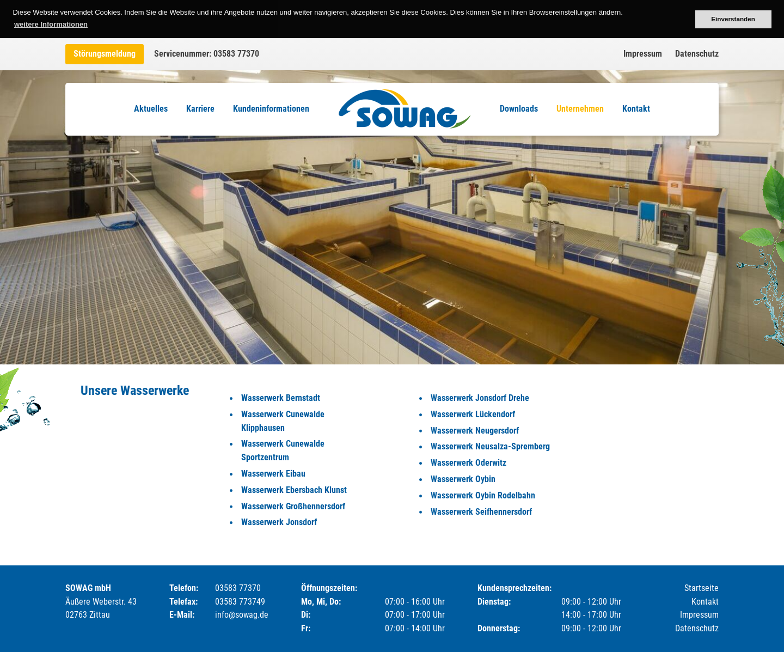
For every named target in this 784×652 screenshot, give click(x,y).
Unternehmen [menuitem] (580, 108)
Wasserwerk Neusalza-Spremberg (490, 446)
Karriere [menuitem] (200, 108)
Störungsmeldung (105, 53)
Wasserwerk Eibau (273, 473)
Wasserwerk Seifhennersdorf (481, 512)
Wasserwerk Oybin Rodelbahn (483, 495)
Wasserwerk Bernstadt (280, 398)
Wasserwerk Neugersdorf (475, 430)
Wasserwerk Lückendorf (473, 414)
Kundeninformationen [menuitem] (271, 108)
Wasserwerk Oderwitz (468, 463)
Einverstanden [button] (733, 18)
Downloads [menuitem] (519, 108)
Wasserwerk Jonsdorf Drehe (480, 398)
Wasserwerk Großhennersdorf (293, 506)
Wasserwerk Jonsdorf (279, 522)
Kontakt (705, 601)
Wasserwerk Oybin (463, 479)
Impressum (642, 53)
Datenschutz (697, 53)
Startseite (701, 588)
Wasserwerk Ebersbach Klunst (294, 490)
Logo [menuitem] (404, 109)
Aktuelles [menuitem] (151, 108)
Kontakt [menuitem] (636, 108)
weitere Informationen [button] (51, 24)
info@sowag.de (241, 615)
